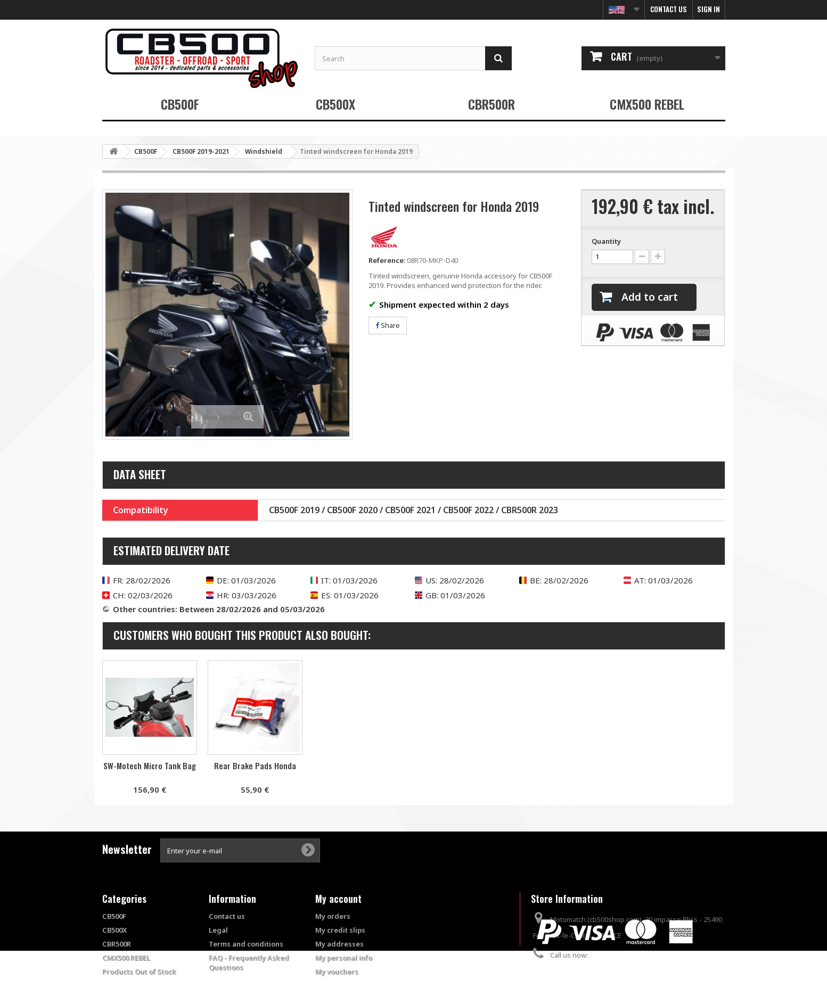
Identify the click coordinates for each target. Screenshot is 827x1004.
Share (387, 325)
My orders (332, 916)
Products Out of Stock (139, 971)
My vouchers (336, 971)
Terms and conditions (246, 944)
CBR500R (491, 103)
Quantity (606, 241)
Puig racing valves (149, 765)
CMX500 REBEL (647, 103)
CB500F (180, 103)
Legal (218, 930)
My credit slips (340, 930)
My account (338, 899)
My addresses (339, 944)
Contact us (668, 9)
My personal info (343, 957)
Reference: (387, 260)
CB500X (335, 103)
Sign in (708, 9)
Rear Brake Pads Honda (361, 765)
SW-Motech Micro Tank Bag (255, 765)
